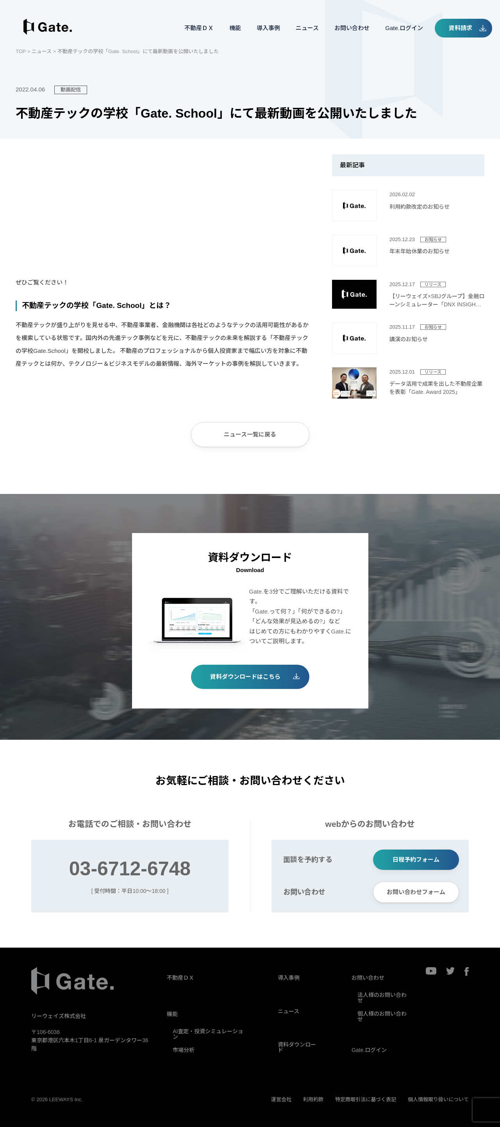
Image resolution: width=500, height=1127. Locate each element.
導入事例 (268, 28)
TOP (21, 51)
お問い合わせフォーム (416, 892)
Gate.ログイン (404, 28)
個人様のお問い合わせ (382, 1016)
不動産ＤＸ (199, 28)
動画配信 (71, 90)
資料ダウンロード (297, 1047)
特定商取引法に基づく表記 (365, 1099)
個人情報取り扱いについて (438, 1099)
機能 (235, 28)
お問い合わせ (352, 28)
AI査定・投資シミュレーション (208, 1034)
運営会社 (281, 1099)
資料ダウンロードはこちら (245, 676)
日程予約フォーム (416, 859)
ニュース (307, 28)
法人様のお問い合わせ (382, 998)
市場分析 (184, 1050)
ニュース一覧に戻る (250, 434)
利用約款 (313, 1099)
